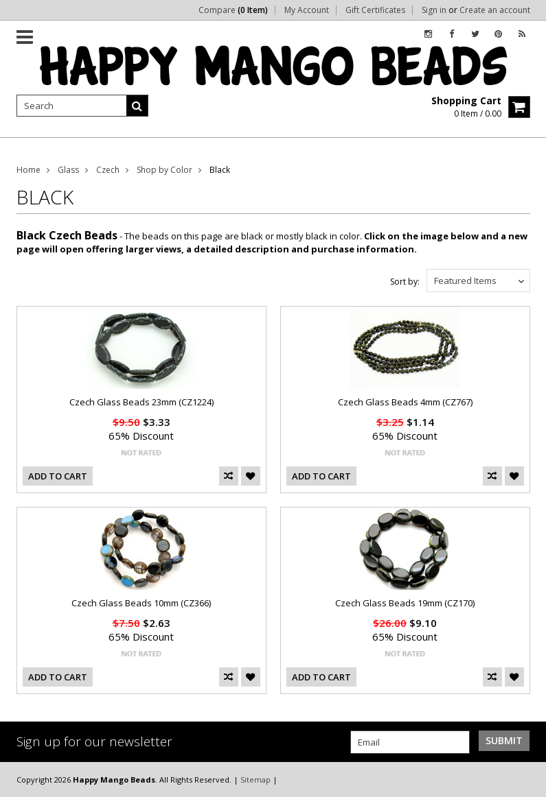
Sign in (434, 10)
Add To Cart (57, 476)
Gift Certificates (375, 10)
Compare (233, 10)
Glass (68, 170)
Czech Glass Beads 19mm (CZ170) (405, 603)
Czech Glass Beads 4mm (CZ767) (405, 402)
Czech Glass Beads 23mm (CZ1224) (141, 402)
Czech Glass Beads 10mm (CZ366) (141, 603)
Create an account (494, 10)
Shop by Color (164, 170)
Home (28, 170)
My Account (306, 10)
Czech (108, 170)
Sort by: (405, 281)
